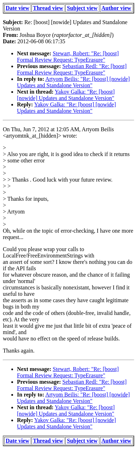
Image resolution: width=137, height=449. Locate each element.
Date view (17, 8)
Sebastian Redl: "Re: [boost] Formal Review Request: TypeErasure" (72, 69)
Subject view (82, 8)
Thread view (48, 8)
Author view (116, 8)
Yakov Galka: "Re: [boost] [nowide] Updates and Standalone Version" (66, 95)
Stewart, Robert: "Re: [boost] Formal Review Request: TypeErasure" (68, 56)
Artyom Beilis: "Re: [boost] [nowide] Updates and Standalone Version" (73, 82)
